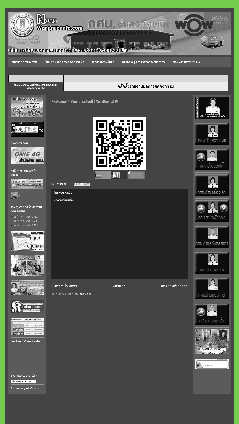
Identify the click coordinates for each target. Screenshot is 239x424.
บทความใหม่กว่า (64, 286)
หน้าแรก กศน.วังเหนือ (25, 62)
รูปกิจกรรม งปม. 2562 (26, 221)
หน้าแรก (118, 286)
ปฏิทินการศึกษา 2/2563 (186, 62)
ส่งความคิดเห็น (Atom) (79, 293)
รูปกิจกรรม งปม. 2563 (26, 225)
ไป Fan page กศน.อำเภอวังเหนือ (65, 62)
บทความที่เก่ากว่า (174, 286)
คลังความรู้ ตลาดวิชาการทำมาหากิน (143, 62)
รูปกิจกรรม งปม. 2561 (26, 216)
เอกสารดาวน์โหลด (103, 62)
